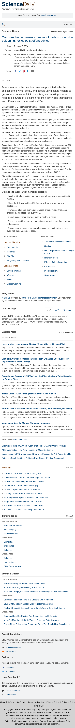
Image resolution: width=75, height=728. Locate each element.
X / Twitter (10, 672)
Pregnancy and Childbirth (18, 260)
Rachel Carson (51, 258)
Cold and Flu (12, 247)
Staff (18, 702)
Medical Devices (11, 534)
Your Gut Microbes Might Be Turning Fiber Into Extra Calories (31, 620)
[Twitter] (19, 71)
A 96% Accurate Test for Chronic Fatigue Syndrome (27, 478)
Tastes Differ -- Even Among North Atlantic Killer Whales (29, 394)
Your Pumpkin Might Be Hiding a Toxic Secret (24, 588)
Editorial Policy (68, 702)
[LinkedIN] (28, 71)
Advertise (39, 702)
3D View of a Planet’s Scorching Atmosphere (24, 510)
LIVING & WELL (7, 554)
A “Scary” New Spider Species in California (23, 493)
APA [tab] (57, 310)
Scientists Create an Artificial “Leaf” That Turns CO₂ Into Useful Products (34, 446)
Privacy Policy (52, 702)
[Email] (32, 71)
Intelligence (9, 546)
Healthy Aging (10, 530)
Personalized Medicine (14, 526)
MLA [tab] (49, 310)
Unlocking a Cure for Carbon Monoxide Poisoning (26, 423)
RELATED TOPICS (10, 236)
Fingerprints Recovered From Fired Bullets (23, 502)
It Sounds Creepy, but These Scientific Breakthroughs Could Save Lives (36, 592)
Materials (6, 298)
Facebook (10, 668)
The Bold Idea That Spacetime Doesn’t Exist (23, 506)
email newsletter (49, 15)
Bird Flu (10, 256)
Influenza (11, 252)
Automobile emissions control (57, 242)
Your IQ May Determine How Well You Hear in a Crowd (28, 604)
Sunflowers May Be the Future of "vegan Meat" (25, 583)
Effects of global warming (55, 262)
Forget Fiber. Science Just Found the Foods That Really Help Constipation (37, 624)
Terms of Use (38, 706)
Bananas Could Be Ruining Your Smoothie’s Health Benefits (30, 616)
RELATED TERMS (47, 236)
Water (9, 279)
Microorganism (51, 271)
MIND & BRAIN (7, 538)
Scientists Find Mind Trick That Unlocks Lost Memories (28, 600)
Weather (10, 275)
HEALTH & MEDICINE (9, 521)
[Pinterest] (23, 71)
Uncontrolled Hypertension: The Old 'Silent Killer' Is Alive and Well (34, 344)
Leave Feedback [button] (13, 691)
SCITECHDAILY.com (19, 439)
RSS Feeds (11, 652)
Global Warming (14, 284)
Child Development (12, 566)
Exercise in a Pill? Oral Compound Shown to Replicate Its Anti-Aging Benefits (36, 454)
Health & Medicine (12, 242)
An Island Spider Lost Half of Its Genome (22, 489)
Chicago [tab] (67, 310)
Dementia (8, 542)
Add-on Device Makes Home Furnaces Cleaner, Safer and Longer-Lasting (37, 408)
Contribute (28, 702)
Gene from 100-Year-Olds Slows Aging (21, 486)
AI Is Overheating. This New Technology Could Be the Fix (27, 450)
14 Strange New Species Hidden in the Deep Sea (26, 498)
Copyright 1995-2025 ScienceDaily (19, 710)
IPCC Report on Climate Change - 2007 (59, 251)
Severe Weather (14, 271)
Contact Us (11, 695)
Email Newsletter (13, 647)
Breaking (6, 467)
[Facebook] (15, 71)
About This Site (7, 702)
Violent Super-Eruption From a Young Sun (22, 474)
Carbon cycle (50, 267)
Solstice (47, 246)
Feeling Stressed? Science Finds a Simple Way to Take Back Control (34, 608)
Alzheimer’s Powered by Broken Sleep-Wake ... (25, 482)
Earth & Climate (11, 266)
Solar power (49, 275)
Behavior (8, 550)
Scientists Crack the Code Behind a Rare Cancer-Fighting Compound (33, 458)
